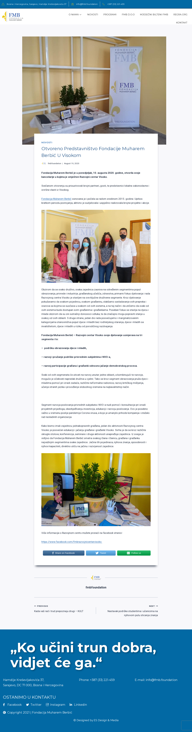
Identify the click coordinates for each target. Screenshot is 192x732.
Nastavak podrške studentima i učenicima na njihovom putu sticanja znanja (128, 610)
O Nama (71, 15)
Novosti (89, 15)
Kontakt (181, 24)
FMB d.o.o (126, 15)
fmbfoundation (54, 163)
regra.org (180, 15)
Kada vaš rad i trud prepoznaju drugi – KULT (63, 608)
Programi (107, 15)
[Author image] (44, 163)
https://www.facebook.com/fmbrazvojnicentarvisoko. (71, 541)
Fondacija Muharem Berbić (56, 198)
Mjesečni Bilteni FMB (153, 15)
